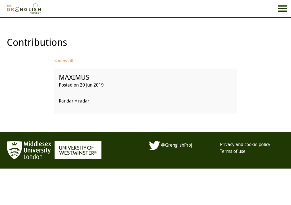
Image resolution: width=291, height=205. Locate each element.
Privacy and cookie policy (245, 144)
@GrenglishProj (170, 145)
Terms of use (233, 151)
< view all (63, 61)
